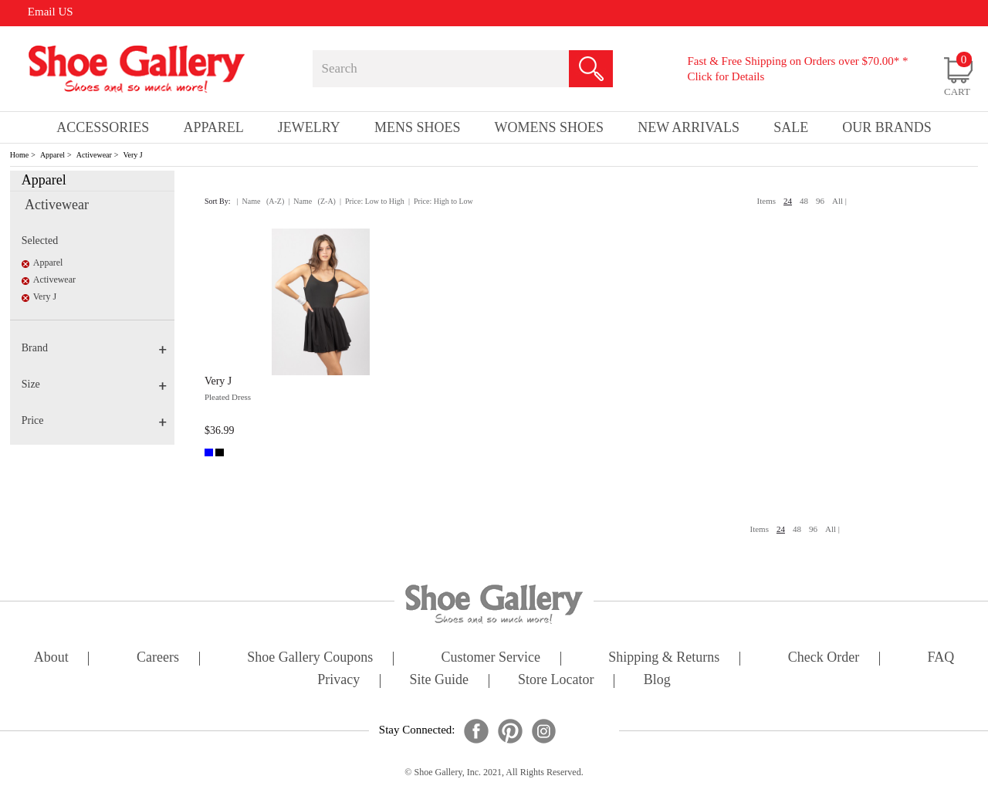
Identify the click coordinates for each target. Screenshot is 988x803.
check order (823, 658)
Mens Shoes (417, 127)
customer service (491, 658)
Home (19, 155)
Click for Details (725, 76)
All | (839, 200)
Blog (657, 680)
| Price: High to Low (440, 201)
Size (94, 384)
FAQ (940, 658)
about (51, 658)
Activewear (94, 155)
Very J (132, 155)
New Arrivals (688, 127)
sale (790, 127)
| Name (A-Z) (261, 201)
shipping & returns (663, 658)
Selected (40, 240)
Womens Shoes (549, 127)
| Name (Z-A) (312, 201)
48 (804, 200)
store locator (556, 680)
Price (94, 420)
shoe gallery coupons (310, 658)
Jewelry (309, 127)
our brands (887, 127)
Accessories (102, 127)
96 (820, 200)
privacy (338, 680)
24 (787, 200)
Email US (50, 11)
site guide (439, 680)
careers (158, 658)
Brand (94, 348)
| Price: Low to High (372, 201)
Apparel (52, 155)
